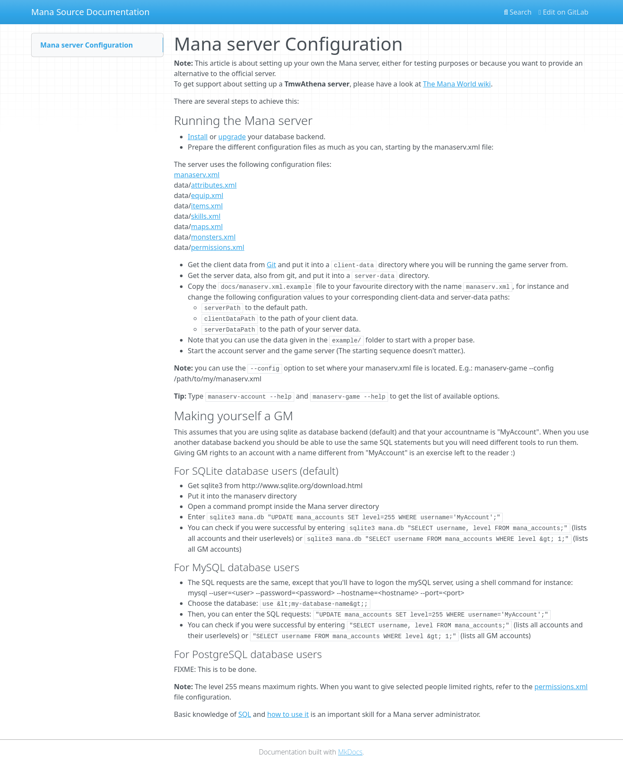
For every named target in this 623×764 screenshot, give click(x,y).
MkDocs (350, 752)
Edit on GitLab (563, 12)
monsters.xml (213, 237)
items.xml (207, 206)
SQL (244, 714)
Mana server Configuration (86, 45)
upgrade (232, 136)
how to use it (287, 714)
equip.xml (207, 195)
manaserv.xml (196, 174)
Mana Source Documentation (90, 12)
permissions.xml (217, 247)
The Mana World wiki (457, 84)
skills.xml (206, 216)
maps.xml (207, 226)
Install (198, 136)
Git (271, 264)
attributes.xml (214, 185)
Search (518, 12)
